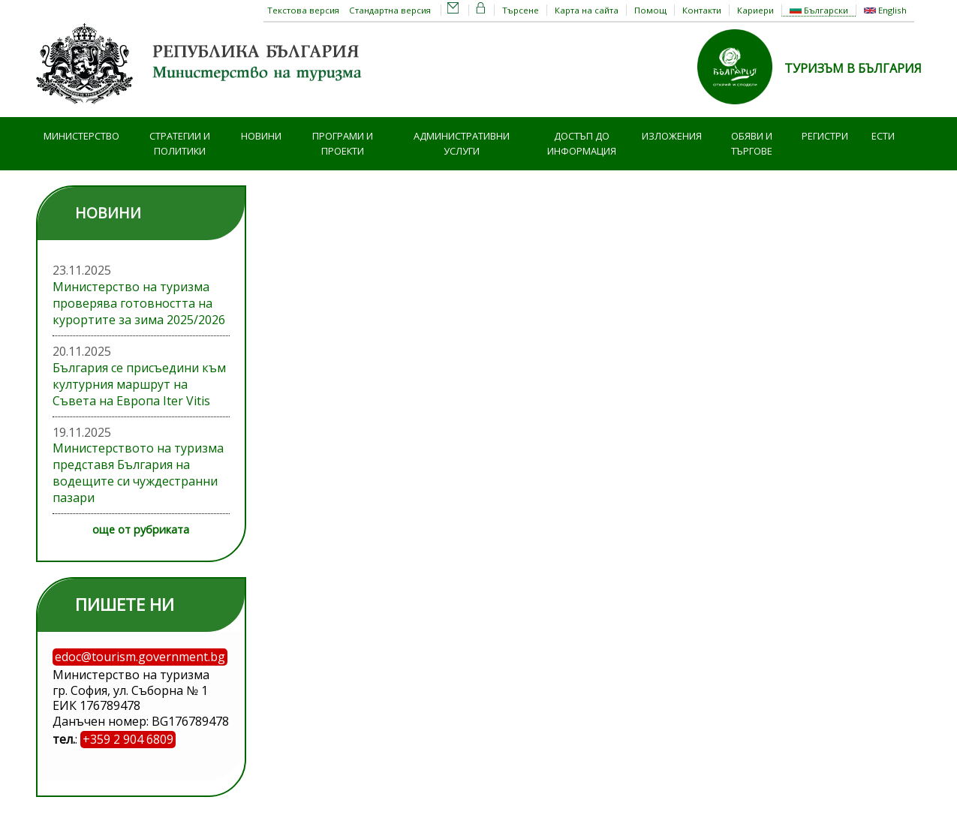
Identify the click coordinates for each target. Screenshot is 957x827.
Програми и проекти (342, 143)
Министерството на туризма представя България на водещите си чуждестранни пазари (138, 473)
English (885, 10)
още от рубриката (140, 529)
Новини (261, 136)
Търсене (520, 10)
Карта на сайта (586, 10)
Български (819, 10)
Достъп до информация (581, 143)
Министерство (81, 136)
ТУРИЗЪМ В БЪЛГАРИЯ (853, 68)
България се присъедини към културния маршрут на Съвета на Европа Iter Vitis (139, 384)
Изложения (672, 136)
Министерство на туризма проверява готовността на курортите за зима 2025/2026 (139, 303)
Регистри (825, 136)
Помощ (650, 10)
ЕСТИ (883, 136)
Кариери (755, 10)
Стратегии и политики (179, 143)
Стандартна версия (390, 10)
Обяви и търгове (751, 143)
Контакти (701, 10)
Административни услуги (462, 143)
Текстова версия (303, 10)
